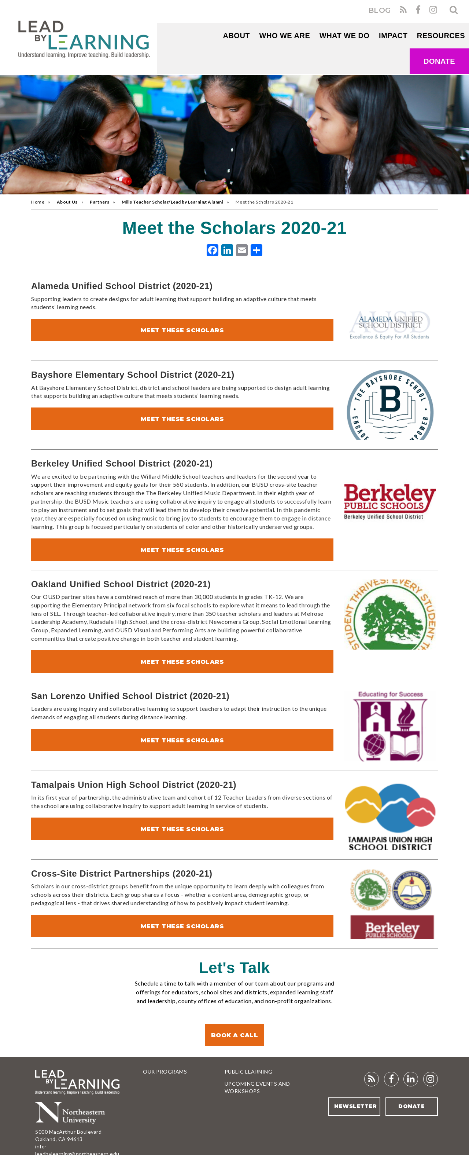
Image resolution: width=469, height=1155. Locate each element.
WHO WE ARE (284, 36)
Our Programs (165, 1071)
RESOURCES (441, 36)
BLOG (379, 10)
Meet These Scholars (182, 330)
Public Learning (249, 1071)
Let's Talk (234, 967)
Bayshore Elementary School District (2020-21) (132, 375)
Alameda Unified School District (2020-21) (122, 286)
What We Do (345, 36)
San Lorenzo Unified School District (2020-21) (130, 696)
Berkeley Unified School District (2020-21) (122, 463)
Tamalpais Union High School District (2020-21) (133, 785)
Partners (99, 202)
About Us (67, 202)
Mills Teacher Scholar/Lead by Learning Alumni (173, 202)
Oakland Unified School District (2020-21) (121, 584)
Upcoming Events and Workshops (257, 1087)
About (236, 36)
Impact (393, 36)
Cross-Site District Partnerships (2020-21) (122, 873)
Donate (439, 61)
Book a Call (234, 1035)
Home (37, 202)
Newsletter (355, 1106)
